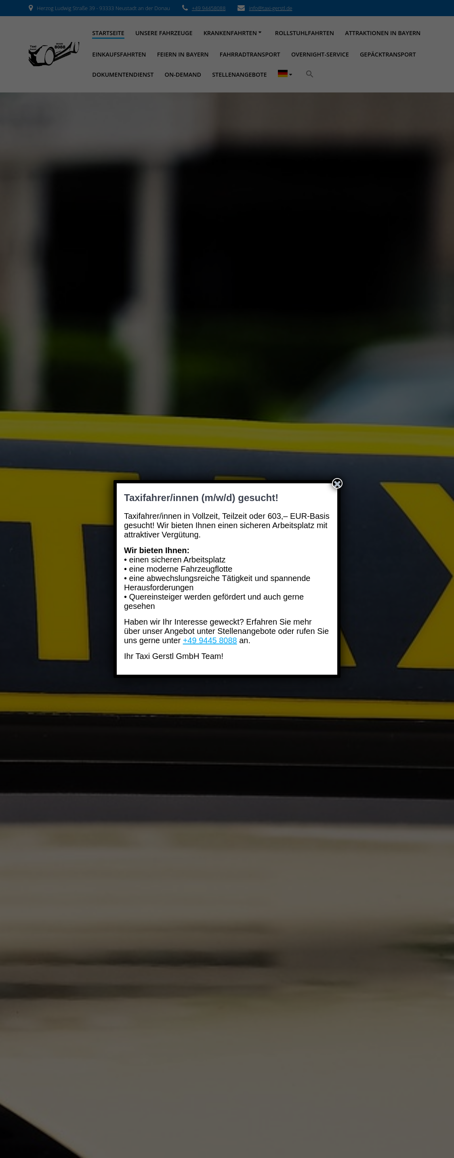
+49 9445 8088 (210, 640)
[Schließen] (337, 483)
